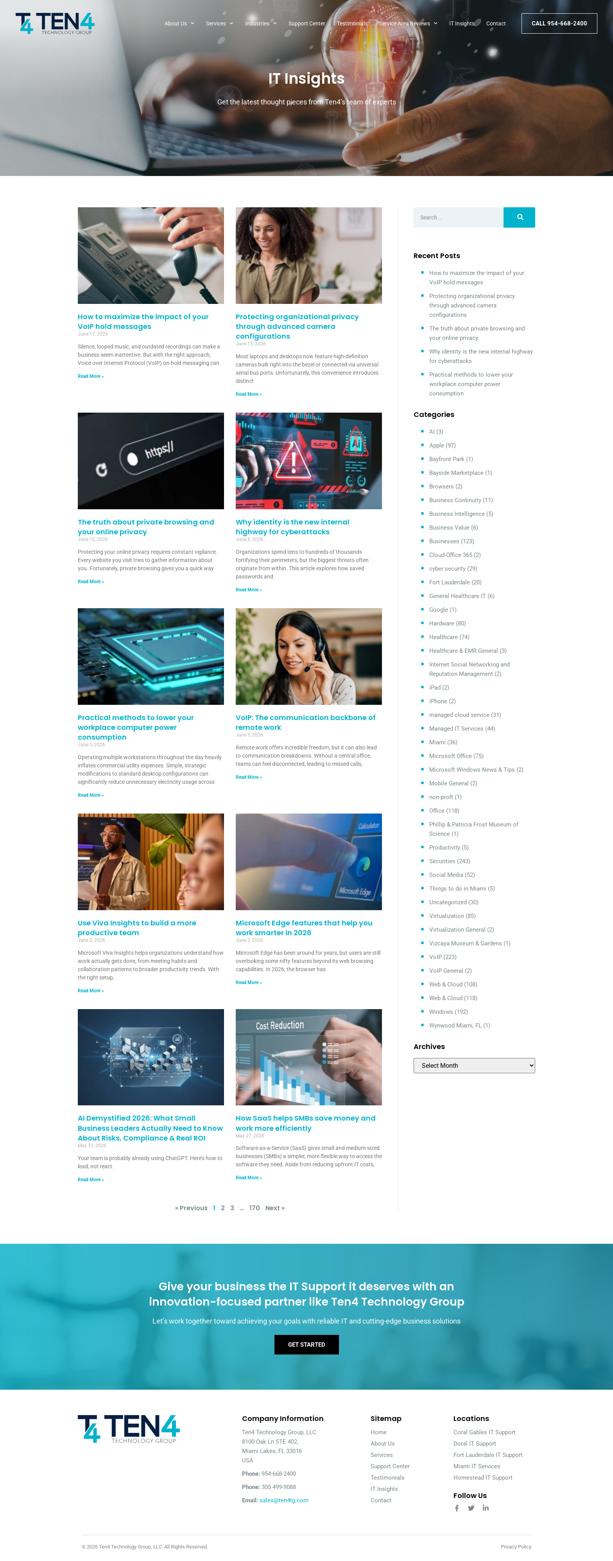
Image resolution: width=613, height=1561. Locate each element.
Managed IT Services (456, 728)
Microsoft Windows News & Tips (472, 769)
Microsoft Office (450, 756)
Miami (437, 742)
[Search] (519, 217)
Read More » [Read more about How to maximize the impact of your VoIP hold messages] (91, 376)
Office (437, 810)
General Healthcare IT (457, 596)
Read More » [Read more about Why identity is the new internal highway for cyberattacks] (249, 590)
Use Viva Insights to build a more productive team (137, 928)
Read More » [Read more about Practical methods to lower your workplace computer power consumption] (91, 795)
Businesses (444, 541)
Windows (441, 1011)
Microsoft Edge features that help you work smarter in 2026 (304, 928)
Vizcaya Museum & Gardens (465, 943)
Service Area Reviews (408, 23)
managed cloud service (459, 715)
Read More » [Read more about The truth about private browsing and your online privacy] (91, 581)
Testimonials (352, 23)
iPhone (438, 701)
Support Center (307, 23)
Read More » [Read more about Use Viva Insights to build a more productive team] (91, 990)
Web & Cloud (445, 984)
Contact (496, 23)
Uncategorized (448, 902)
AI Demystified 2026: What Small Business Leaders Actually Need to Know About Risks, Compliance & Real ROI (150, 1127)
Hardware (441, 623)
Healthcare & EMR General (463, 650)
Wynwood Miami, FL (455, 1025)
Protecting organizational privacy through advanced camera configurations (297, 326)
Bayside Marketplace (456, 472)
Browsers (441, 486)
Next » (275, 1208)
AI (432, 431)
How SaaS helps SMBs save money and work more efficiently (306, 1123)
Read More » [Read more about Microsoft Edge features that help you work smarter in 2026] (249, 982)
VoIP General (446, 970)
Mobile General (449, 783)
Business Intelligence (457, 513)
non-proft (441, 797)
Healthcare (443, 637)
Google (438, 609)
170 (254, 1208)
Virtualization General (457, 929)
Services (219, 23)
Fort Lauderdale (449, 582)
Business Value (449, 527)
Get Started (306, 1346)
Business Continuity (455, 500)
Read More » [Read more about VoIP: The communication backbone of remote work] (249, 777)
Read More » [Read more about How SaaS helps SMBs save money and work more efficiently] (249, 1177)
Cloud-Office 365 (450, 555)
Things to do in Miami (457, 888)
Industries (261, 23)
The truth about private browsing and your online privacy (146, 527)
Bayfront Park (446, 459)
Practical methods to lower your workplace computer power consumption (136, 727)
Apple (436, 445)
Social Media (446, 874)
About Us (179, 23)
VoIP (435, 957)
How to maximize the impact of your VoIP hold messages (143, 321)
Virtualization (446, 916)
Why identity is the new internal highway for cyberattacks (293, 527)
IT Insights (462, 23)
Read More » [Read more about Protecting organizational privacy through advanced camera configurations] (249, 394)
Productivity (444, 847)
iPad (435, 687)
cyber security (447, 568)
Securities (442, 861)
